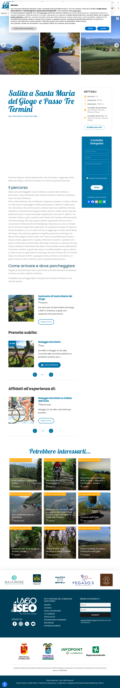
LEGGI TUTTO (46, 322)
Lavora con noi (49, 617)
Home (3, 13)
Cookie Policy (32, 683)
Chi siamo (47, 608)
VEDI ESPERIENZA (49, 365)
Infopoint (47, 605)
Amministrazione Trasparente (55, 619)
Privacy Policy (102, 178)
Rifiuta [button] (90, 28)
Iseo (10, 116)
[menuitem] (115, 8)
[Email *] (95, 610)
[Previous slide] (35, 375)
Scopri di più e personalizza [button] (24, 28)
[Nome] (95, 605)
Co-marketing (49, 614)
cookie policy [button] (76, 11)
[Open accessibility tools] (4, 684)
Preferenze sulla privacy (47, 683)
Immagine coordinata (52, 625)
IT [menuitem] (114, 8)
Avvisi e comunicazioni (52, 611)
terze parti (43, 13)
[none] (115, 8)
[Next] (116, 45)
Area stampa (49, 622)
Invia (96, 187)
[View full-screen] (117, 18)
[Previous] (3, 45)
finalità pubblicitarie (17, 17)
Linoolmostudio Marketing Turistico (91, 683)
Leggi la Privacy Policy (89, 620)
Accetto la (98, 178)
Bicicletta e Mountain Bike (25, 116)
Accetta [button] (103, 28)
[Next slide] (51, 375)
